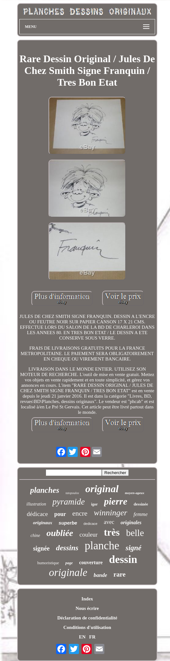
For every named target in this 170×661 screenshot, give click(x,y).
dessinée (141, 504)
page (69, 563)
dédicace (37, 514)
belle (135, 533)
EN (82, 636)
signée (41, 548)
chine (35, 535)
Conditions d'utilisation (87, 627)
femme (140, 514)
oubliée (60, 533)
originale (68, 572)
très (112, 532)
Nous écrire (87, 608)
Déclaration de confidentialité (87, 617)
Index (87, 598)
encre (80, 513)
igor (94, 504)
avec (109, 522)
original (102, 488)
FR (92, 636)
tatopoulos (72, 493)
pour (60, 514)
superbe (68, 522)
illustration (36, 504)
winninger (110, 512)
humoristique (48, 562)
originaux (42, 522)
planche (102, 545)
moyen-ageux (134, 493)
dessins (67, 548)
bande (100, 575)
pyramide (68, 501)
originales (131, 522)
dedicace (90, 523)
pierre (115, 501)
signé (133, 548)
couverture (90, 562)
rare (120, 574)
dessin (123, 559)
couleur (89, 534)
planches (44, 490)
